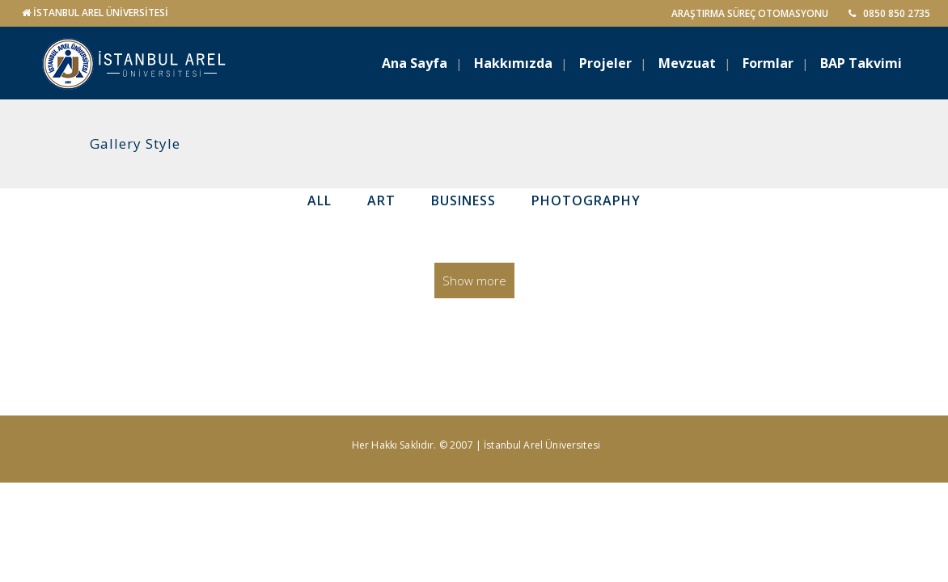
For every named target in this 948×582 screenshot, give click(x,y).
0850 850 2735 (889, 13)
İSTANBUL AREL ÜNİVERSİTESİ (100, 12)
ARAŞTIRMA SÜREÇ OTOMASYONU (749, 13)
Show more (474, 280)
